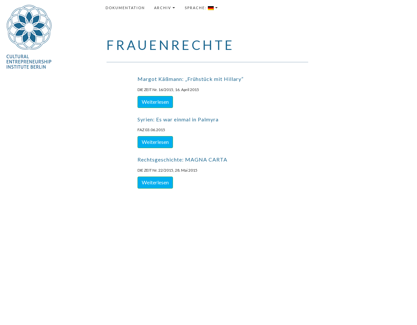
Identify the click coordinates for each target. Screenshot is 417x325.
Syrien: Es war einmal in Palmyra (178, 119)
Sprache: (199, 8)
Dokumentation (125, 8)
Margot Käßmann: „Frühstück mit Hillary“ (190, 79)
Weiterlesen (155, 102)
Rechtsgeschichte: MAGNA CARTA (182, 159)
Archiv (162, 8)
